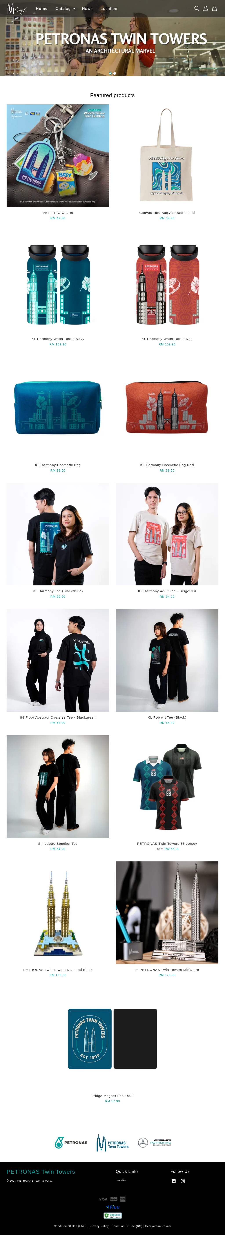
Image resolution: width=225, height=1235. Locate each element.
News (87, 9)
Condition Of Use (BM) (127, 1226)
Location (109, 9)
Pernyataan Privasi (158, 1226)
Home (42, 9)
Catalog (66, 9)
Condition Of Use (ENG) (70, 1226)
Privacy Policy (99, 1226)
